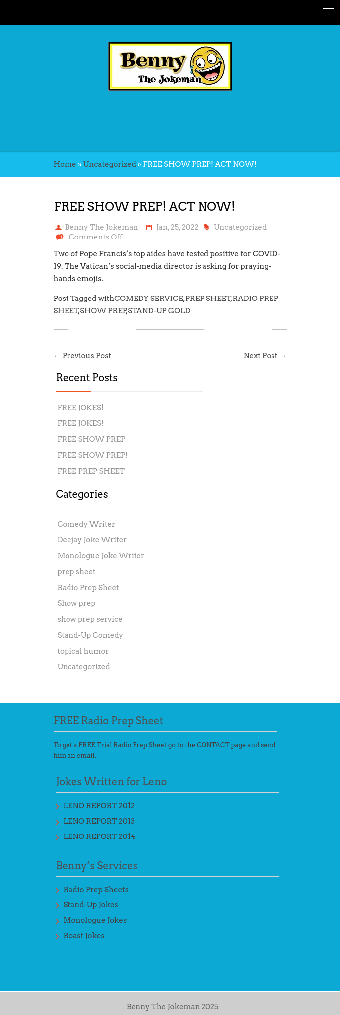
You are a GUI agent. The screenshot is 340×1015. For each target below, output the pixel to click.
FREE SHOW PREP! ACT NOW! (145, 206)
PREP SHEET (208, 298)
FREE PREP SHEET (91, 471)
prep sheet (77, 571)
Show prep (77, 603)
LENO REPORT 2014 (100, 836)
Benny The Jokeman (101, 227)
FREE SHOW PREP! (93, 455)
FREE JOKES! (81, 407)
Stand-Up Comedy (91, 635)
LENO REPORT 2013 (99, 821)
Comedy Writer (87, 524)
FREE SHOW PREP (92, 439)
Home (65, 164)
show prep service (90, 619)
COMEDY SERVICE (148, 298)
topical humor (83, 651)
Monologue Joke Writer (101, 555)
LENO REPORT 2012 (99, 805)
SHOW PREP (103, 310)
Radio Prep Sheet (88, 587)
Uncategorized (109, 164)
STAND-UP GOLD (159, 310)
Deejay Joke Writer (92, 540)
